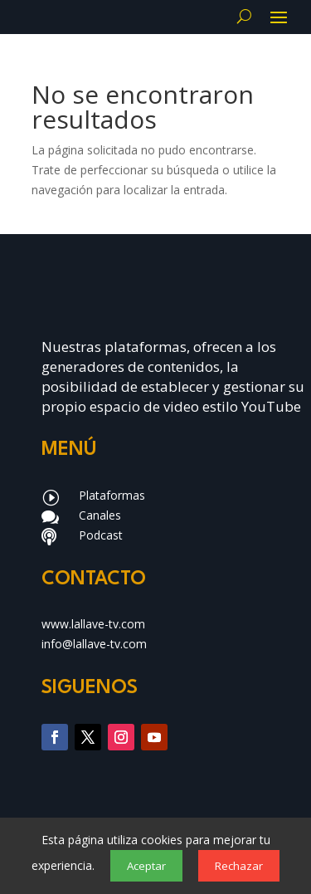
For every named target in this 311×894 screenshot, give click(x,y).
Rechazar (239, 865)
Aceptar (146, 865)
